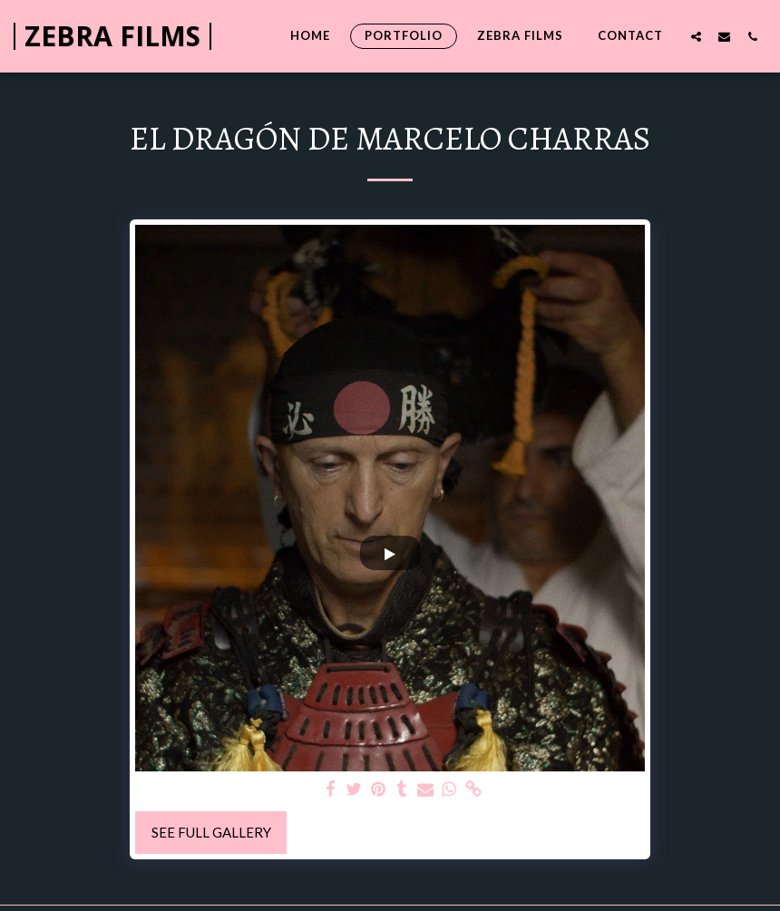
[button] (696, 36)
